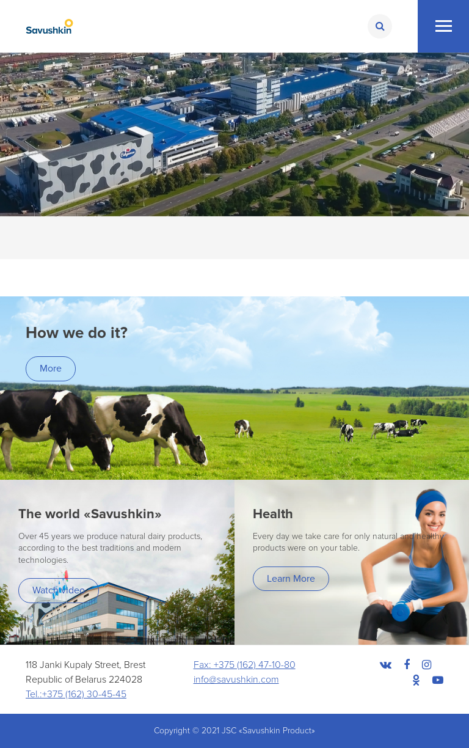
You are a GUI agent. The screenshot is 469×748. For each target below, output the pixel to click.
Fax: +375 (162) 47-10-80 (245, 665)
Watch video (58, 590)
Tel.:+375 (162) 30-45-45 (76, 694)
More (51, 368)
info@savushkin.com (236, 679)
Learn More (291, 579)
